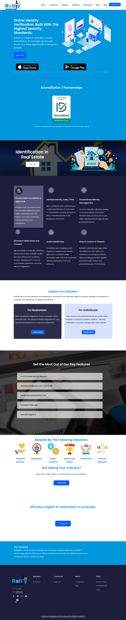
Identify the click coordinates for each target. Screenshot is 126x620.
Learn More (61, 483)
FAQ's (98, 576)
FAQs (98, 5)
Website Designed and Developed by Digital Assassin (63, 616)
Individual (75, 5)
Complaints (79, 582)
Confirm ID (54, 5)
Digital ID (57, 582)
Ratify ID (19, 592)
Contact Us (114, 4)
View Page (33, 164)
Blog (105, 5)
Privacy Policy (101, 582)
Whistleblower (101, 586)
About (43, 5)
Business (65, 5)
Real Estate (87, 5)
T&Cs (98, 590)
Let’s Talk (20, 55)
